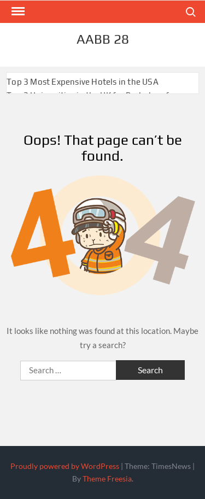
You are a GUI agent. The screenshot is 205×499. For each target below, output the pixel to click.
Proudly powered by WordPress (64, 466)
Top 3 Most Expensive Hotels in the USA (83, 81)
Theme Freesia (107, 478)
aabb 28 (103, 39)
